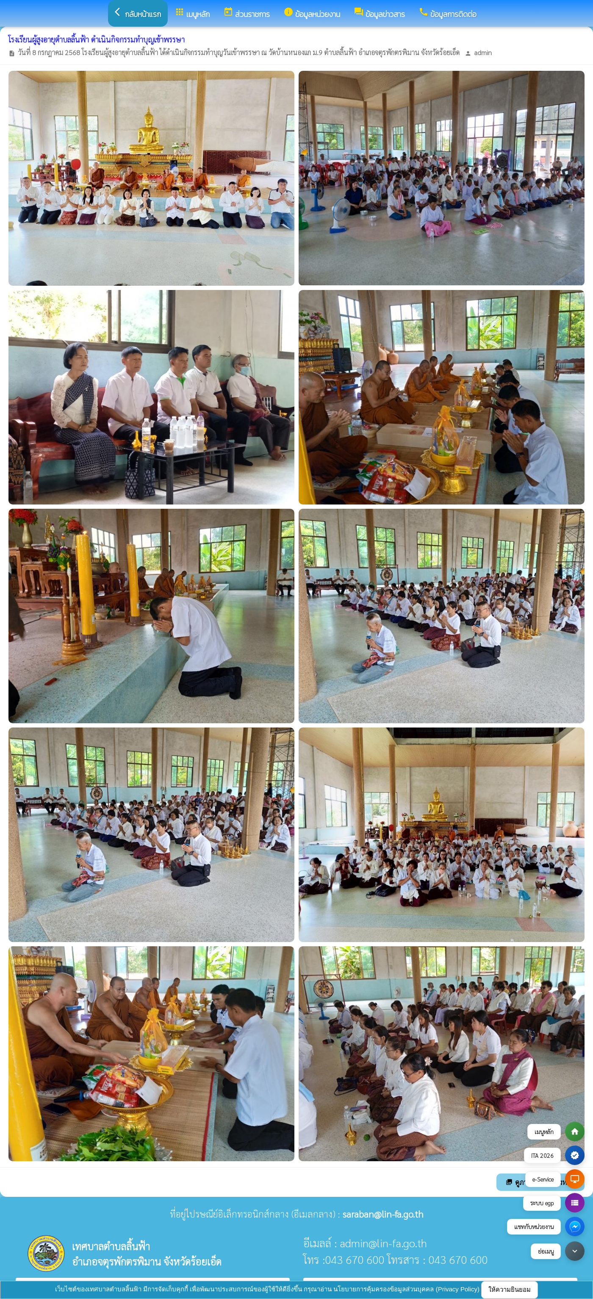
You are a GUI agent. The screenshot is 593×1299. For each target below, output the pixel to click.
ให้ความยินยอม (509, 1289)
